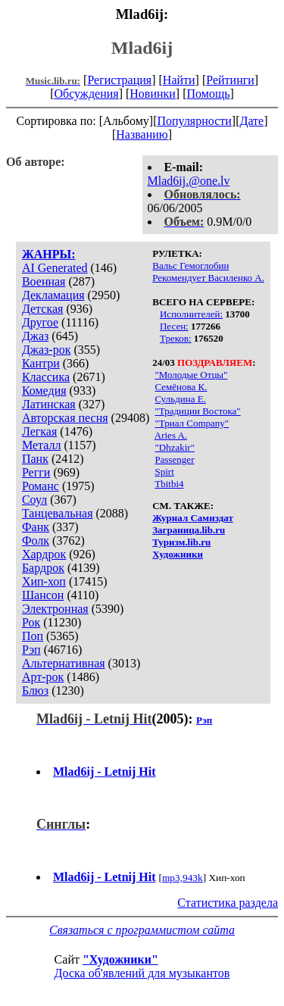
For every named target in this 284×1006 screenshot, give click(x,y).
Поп (32, 636)
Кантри (41, 363)
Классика (46, 376)
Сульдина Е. (179, 399)
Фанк (35, 526)
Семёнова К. (180, 386)
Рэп (31, 649)
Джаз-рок (46, 349)
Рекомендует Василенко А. (208, 277)
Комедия (44, 390)
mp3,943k (182, 877)
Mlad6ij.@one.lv (189, 180)
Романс (40, 486)
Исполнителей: (191, 314)
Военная (44, 281)
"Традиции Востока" (197, 411)
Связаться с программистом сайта (142, 929)
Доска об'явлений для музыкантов (142, 973)
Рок (31, 622)
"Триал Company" (191, 423)
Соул (34, 499)
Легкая (39, 431)
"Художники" (120, 959)
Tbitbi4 (168, 483)
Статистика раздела (227, 902)
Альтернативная (63, 663)
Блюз (35, 690)
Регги (36, 472)
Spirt (163, 471)
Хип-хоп (44, 581)
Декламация (53, 295)
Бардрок (43, 567)
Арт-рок (43, 676)
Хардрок (44, 554)
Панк (35, 458)
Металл (41, 445)
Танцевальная (57, 513)
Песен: (174, 326)
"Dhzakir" (174, 447)
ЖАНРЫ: (49, 254)
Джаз (35, 336)
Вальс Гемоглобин (190, 265)
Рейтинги (230, 79)
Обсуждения (86, 93)
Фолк (35, 540)
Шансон (43, 595)
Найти (179, 79)
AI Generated (55, 267)
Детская (43, 308)
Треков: (176, 338)
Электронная (55, 608)
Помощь (208, 93)
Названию (142, 134)
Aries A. (170, 435)
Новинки (153, 93)
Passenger (174, 459)
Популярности (194, 120)
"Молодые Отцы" (190, 374)
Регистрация (119, 79)
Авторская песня (65, 417)
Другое (40, 322)
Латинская (49, 404)
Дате (252, 120)
